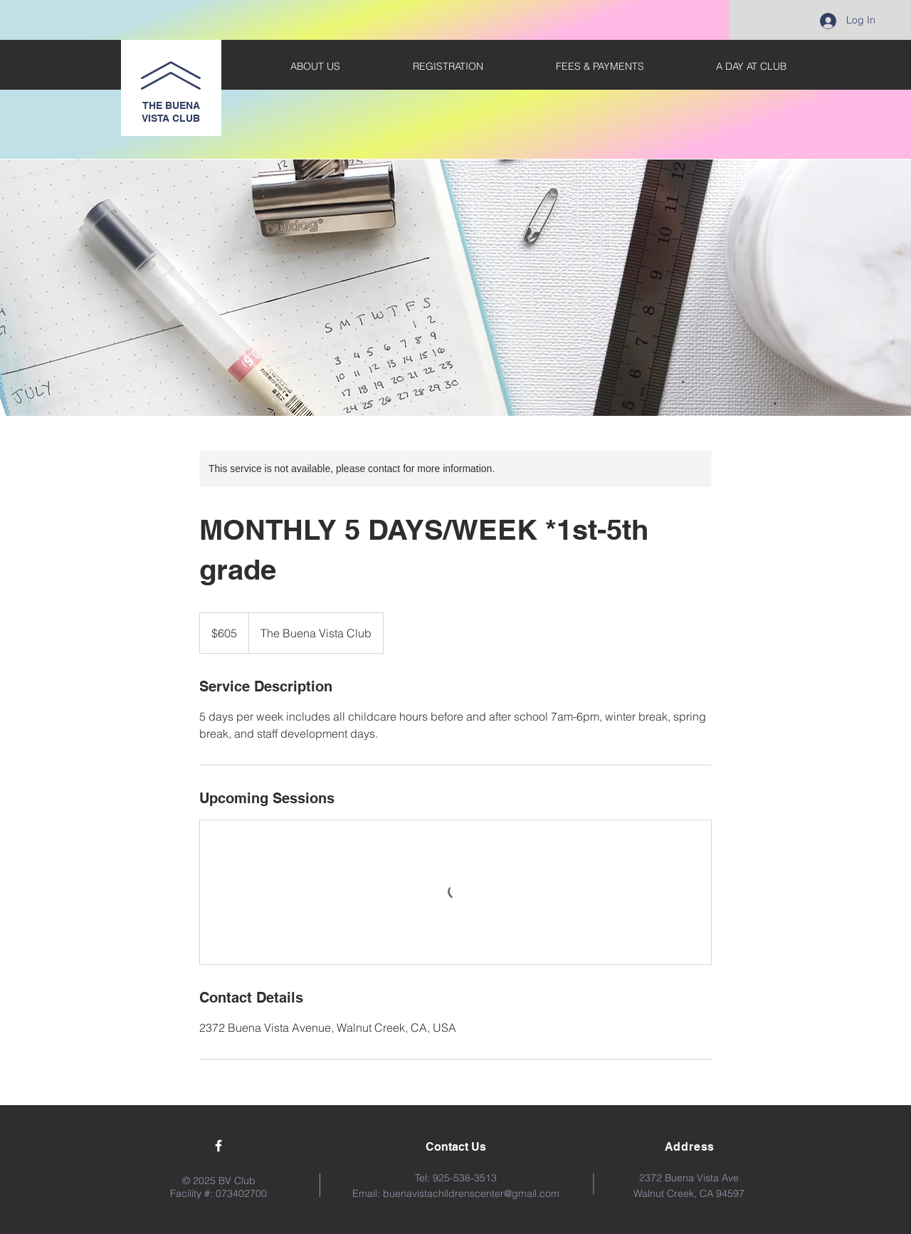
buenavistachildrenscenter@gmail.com (471, 1193)
